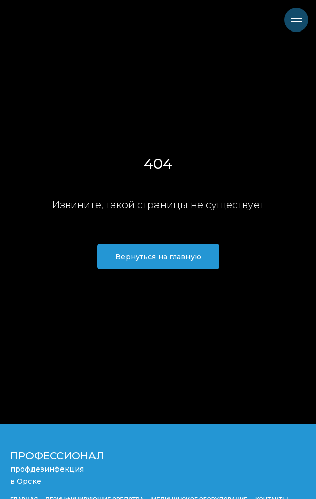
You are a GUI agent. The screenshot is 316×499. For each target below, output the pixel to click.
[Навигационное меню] (296, 20)
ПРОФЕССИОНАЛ (57, 456)
